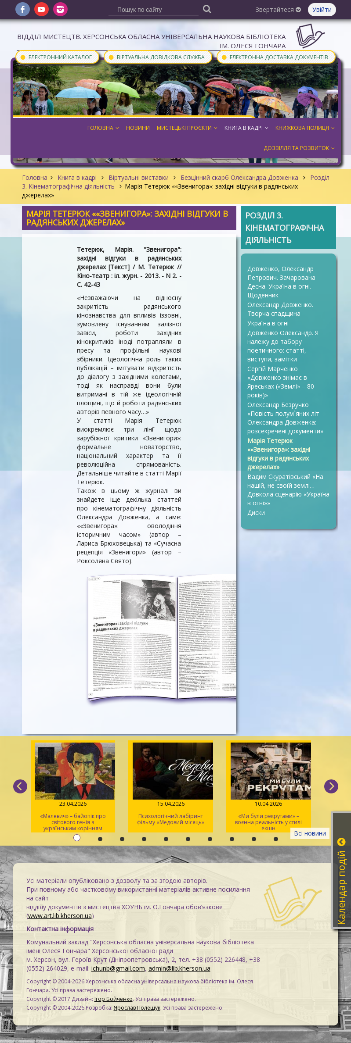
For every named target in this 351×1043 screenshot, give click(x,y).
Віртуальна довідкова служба (156, 56)
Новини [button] (138, 128)
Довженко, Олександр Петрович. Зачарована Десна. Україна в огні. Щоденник (281, 281)
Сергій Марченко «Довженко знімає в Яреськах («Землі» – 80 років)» (280, 381)
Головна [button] (103, 128)
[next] (331, 786)
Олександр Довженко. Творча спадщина (280, 309)
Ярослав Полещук (137, 1007)
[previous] (20, 786)
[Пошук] (206, 8)
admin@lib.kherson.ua (179, 968)
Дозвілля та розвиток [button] (299, 148)
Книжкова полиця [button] (305, 128)
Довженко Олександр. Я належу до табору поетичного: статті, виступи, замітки (282, 346)
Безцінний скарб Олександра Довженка (239, 177)
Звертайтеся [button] (278, 9)
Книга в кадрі (77, 177)
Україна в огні (268, 323)
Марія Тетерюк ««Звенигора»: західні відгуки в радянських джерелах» (278, 453)
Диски (256, 512)
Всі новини (310, 833)
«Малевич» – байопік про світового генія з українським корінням (73, 787)
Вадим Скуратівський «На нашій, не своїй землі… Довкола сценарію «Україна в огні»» (288, 489)
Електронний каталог (56, 56)
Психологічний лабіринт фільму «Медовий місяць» (171, 784)
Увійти (322, 9)
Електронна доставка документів (274, 56)
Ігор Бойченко (113, 999)
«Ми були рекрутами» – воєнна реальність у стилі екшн (269, 787)
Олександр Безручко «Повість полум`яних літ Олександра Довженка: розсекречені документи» (285, 417)
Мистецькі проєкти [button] (187, 128)
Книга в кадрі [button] (246, 128)
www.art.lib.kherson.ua (60, 915)
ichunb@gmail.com (118, 968)
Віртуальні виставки (138, 177)
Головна (34, 177)
